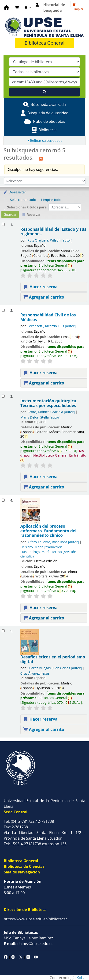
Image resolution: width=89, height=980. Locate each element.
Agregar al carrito (43, 297)
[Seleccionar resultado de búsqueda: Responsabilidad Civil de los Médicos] (3, 310)
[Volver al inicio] (75, 966)
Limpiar (78, 7)
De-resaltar (15, 192)
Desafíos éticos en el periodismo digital (52, 659)
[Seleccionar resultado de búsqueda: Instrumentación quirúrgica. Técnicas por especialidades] (3, 396)
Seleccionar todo (23, 199)
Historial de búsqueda (54, 7)
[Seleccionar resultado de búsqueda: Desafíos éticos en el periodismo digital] (3, 630)
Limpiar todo (51, 199)
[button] (17, 7)
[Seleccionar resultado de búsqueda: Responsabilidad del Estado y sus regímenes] (3, 224)
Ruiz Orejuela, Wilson (49, 240)
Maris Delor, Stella (40, 417)
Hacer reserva (40, 286)
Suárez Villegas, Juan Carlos (54, 668)
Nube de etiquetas (49, 121)
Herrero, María (41, 547)
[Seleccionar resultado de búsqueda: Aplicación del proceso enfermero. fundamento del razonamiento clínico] (3, 500)
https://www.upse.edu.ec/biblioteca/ (35, 919)
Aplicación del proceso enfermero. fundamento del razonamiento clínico (48, 531)
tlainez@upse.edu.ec (28, 943)
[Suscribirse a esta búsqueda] (40, 158)
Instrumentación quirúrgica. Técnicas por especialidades (48, 403)
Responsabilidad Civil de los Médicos (48, 317)
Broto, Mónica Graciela (51, 412)
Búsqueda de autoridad (47, 112)
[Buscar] (44, 92)
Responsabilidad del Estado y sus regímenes (53, 231)
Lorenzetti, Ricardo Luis (51, 326)
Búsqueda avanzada (48, 104)
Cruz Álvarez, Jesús (35, 673)
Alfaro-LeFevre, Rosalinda (53, 542)
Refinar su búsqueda (46, 140)
